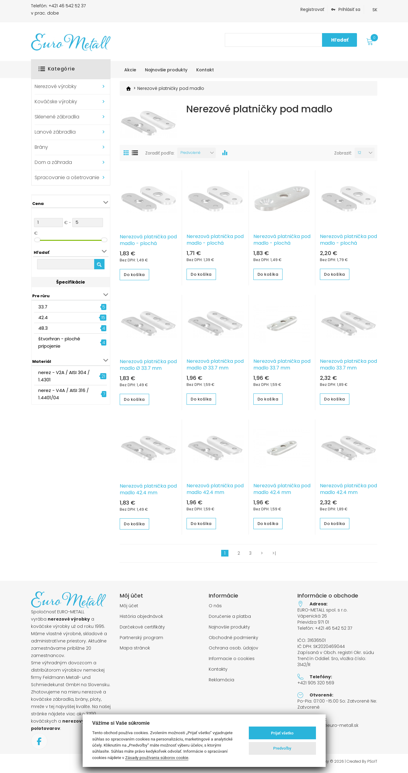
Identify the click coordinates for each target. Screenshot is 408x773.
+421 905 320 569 (315, 686)
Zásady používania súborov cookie (156, 757)
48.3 (43, 328)
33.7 (42, 307)
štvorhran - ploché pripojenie (59, 342)
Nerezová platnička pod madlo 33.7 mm (281, 367)
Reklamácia (221, 682)
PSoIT (372, 764)
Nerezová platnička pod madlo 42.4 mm (148, 492)
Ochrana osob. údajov (233, 650)
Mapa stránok (135, 650)
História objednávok (141, 619)
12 (359, 155)
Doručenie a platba (230, 619)
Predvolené (190, 155)
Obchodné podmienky (233, 640)
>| (274, 555)
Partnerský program (141, 640)
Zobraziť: (343, 156)
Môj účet (129, 608)
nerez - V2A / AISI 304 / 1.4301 (64, 376)
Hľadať (339, 40)
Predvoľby (282, 748)
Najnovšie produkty (229, 629)
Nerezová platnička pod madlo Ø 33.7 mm (148, 367)
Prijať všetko (282, 733)
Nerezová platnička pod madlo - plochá (148, 243)
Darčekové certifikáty (142, 629)
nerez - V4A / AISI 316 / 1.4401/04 (63, 394)
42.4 (43, 317)
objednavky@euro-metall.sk (327, 728)
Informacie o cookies (232, 661)
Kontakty (218, 672)
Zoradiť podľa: (159, 156)
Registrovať (312, 9)
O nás (215, 608)
